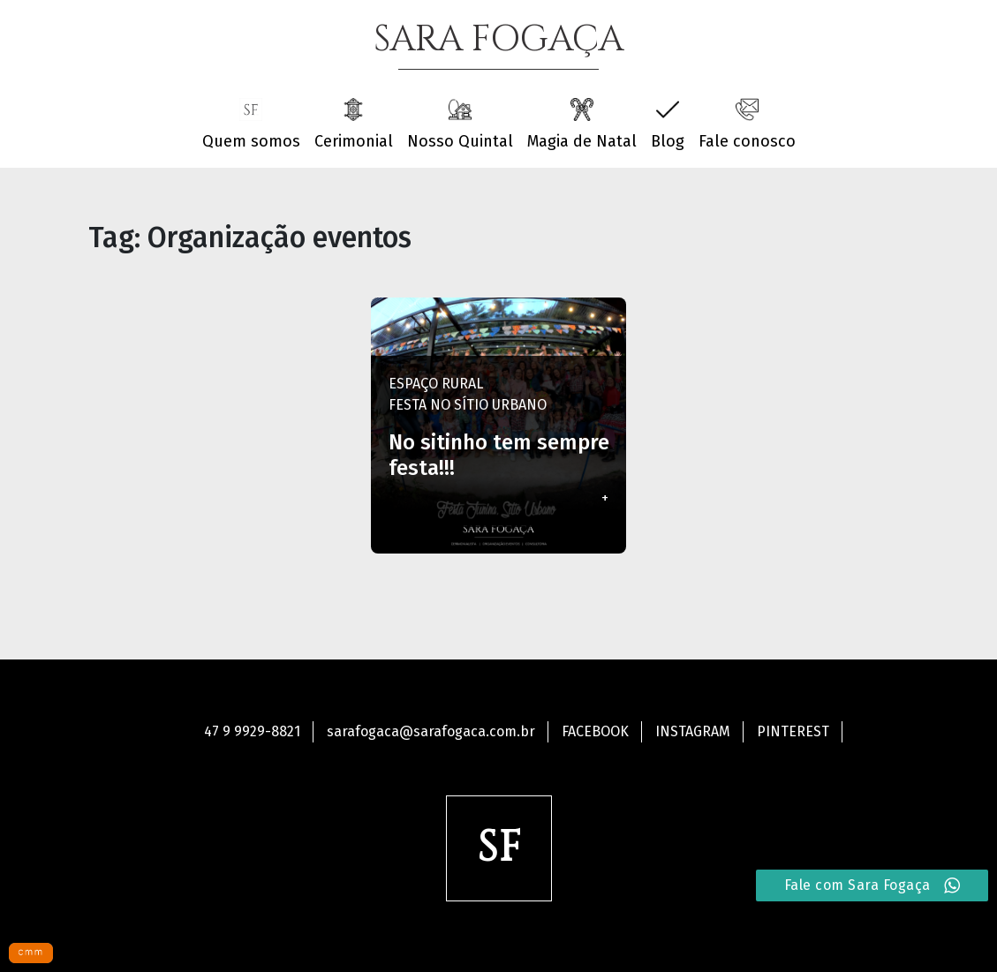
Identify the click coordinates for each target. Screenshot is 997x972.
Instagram (692, 731)
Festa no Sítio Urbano (468, 404)
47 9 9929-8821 (252, 731)
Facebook (595, 731)
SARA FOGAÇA (498, 40)
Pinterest (793, 731)
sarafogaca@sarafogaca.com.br (431, 731)
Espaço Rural (436, 383)
